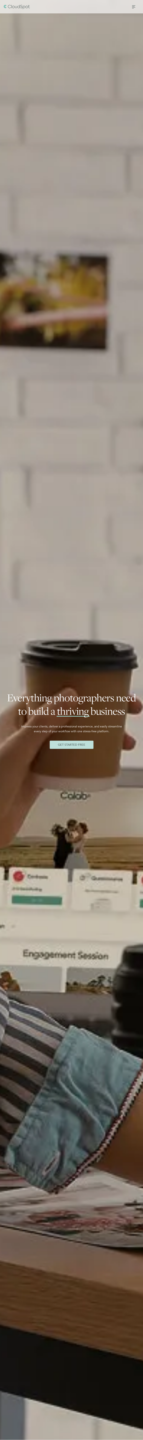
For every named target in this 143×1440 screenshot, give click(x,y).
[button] (133, 6)
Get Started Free (71, 745)
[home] (17, 6)
